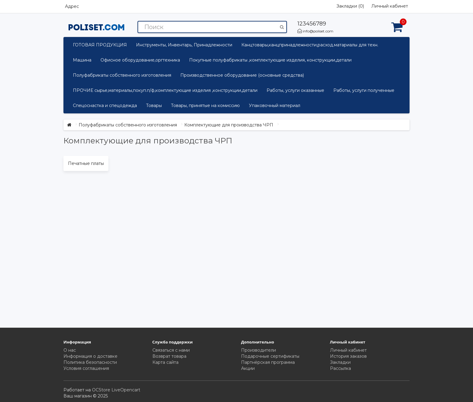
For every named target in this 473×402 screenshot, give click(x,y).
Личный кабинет (348, 350)
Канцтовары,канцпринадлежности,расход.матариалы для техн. (309, 45)
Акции (248, 368)
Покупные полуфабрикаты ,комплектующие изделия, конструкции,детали (270, 60)
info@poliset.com (315, 31)
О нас (69, 350)
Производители (258, 350)
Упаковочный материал (274, 105)
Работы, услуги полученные (363, 90)
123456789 (312, 23)
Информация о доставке (90, 356)
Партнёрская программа (268, 362)
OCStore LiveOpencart (116, 390)
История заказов (348, 356)
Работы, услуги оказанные (295, 90)
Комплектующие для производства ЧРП (228, 125)
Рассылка (340, 368)
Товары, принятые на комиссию (205, 105)
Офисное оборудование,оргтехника (140, 60)
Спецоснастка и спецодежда (105, 105)
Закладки (340, 362)
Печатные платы (86, 163)
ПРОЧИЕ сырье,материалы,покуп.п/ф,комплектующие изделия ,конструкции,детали (165, 90)
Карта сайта (165, 362)
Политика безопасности (90, 362)
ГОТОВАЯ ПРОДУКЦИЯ (100, 45)
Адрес (72, 6)
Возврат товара (169, 356)
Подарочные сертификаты (270, 356)
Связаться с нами (171, 350)
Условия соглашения (86, 368)
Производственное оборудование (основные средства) (242, 75)
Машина (82, 60)
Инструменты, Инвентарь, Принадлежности (184, 45)
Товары (154, 105)
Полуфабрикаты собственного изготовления (122, 75)
